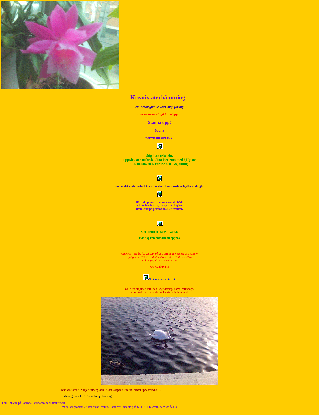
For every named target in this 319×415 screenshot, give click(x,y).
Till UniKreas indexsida (162, 279)
